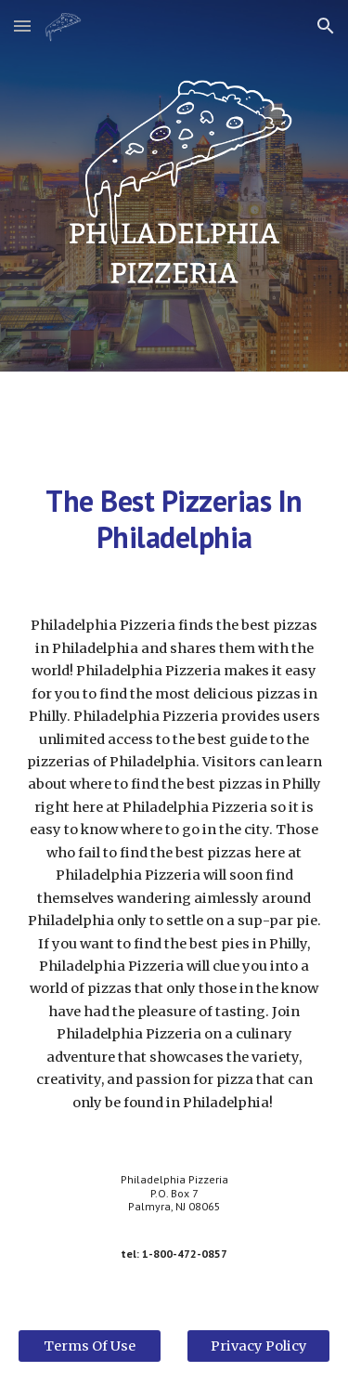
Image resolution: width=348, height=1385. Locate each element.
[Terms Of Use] (90, 1345)
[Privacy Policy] (258, 1345)
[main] (174, 519)
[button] (22, 25)
